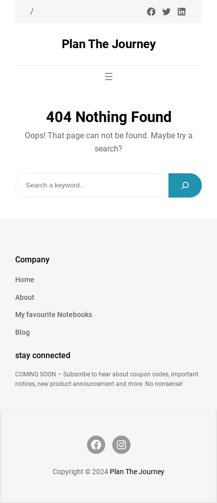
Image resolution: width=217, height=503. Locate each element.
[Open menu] (108, 76)
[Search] (185, 185)
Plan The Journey (109, 43)
